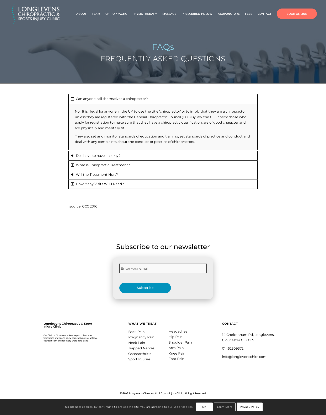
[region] (163, 127)
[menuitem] (81, 13)
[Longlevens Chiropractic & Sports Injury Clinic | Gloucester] (35, 13)
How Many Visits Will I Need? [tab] (97, 184)
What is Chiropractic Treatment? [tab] (100, 165)
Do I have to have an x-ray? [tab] (96, 156)
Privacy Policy (249, 406)
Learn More (224, 406)
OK (204, 406)
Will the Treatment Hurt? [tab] (94, 175)
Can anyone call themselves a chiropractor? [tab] (109, 99)
